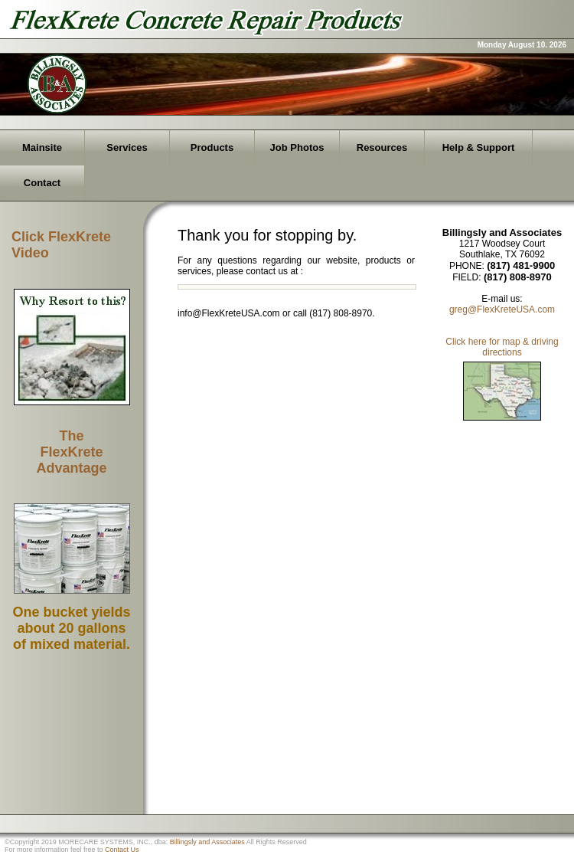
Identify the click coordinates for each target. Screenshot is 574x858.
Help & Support (478, 147)
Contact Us (122, 849)
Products (212, 147)
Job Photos (297, 147)
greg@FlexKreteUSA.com (502, 309)
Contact (42, 182)
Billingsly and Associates (207, 842)
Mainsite (42, 147)
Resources (382, 147)
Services (127, 147)
